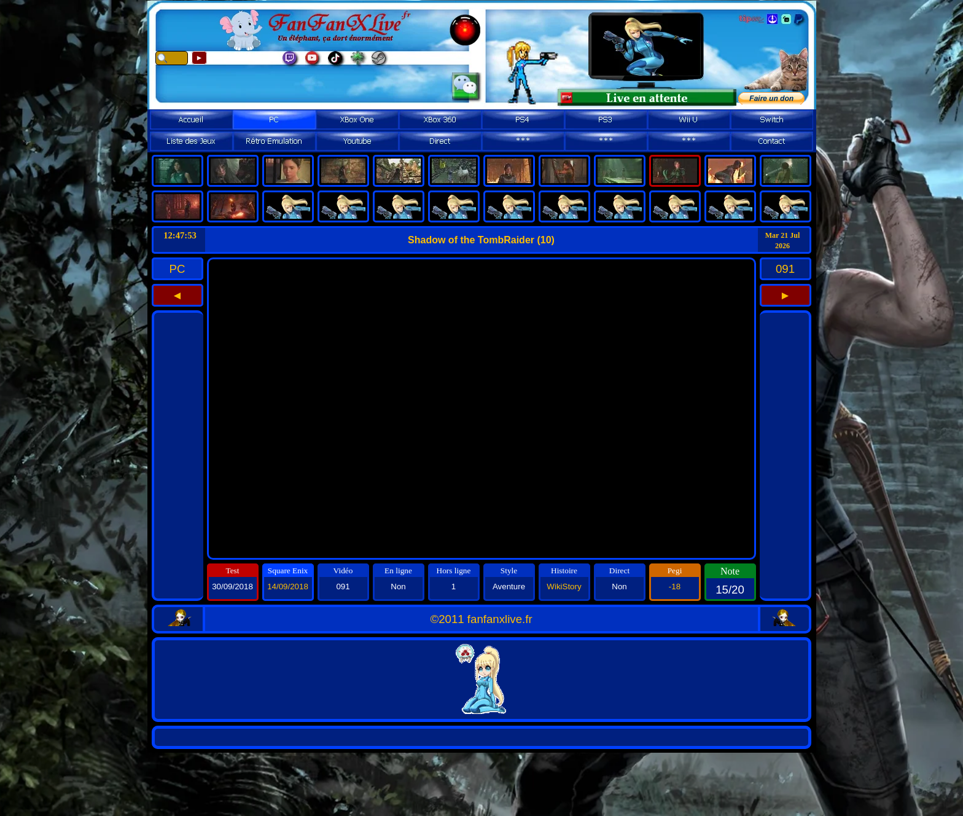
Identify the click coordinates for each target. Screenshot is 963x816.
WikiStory (564, 586)
